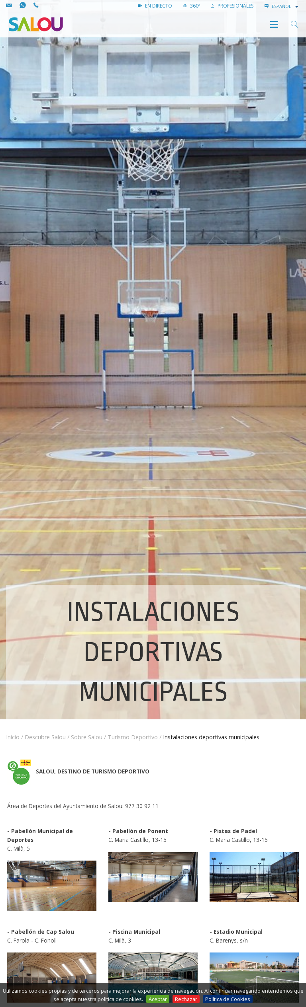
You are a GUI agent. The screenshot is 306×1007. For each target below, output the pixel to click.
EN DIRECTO (155, 5)
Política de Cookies (227, 999)
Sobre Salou (86, 737)
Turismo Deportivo (133, 737)
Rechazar (186, 999)
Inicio (13, 737)
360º (191, 5)
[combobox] (286, 6)
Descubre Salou (45, 737)
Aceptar (158, 999)
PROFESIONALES (232, 5)
